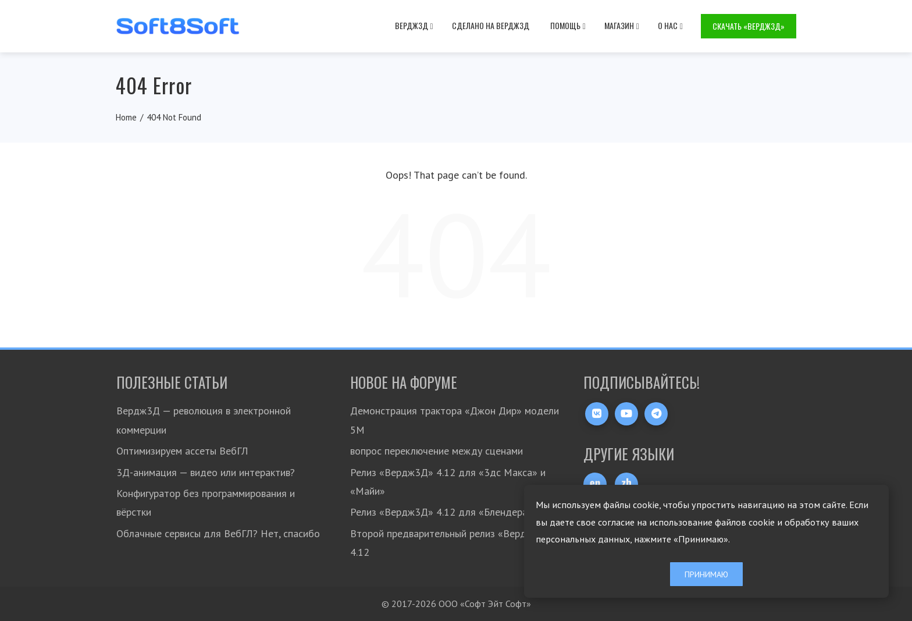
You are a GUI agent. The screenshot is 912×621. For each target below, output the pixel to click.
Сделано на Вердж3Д (490, 25)
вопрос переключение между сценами (436, 450)
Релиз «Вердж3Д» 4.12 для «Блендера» (441, 512)
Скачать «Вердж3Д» (748, 26)
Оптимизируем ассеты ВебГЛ (182, 450)
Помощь (568, 25)
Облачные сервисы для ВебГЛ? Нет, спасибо (218, 533)
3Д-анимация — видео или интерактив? (205, 472)
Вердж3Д (414, 25)
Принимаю (706, 574)
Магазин (621, 25)
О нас (670, 25)
